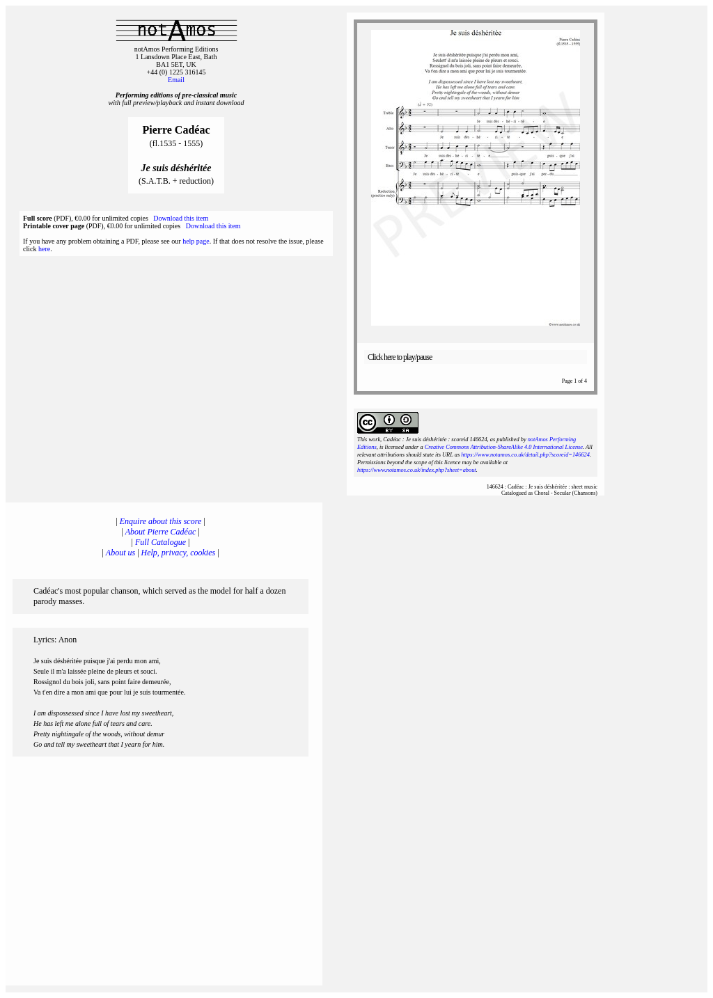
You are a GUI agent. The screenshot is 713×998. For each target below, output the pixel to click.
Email (176, 80)
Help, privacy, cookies (178, 552)
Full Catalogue (160, 542)
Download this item (180, 218)
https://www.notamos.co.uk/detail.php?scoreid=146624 (525, 455)
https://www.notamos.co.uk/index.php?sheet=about (416, 470)
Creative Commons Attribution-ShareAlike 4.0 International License (504, 447)
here (44, 249)
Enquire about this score (160, 521)
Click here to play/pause (400, 357)
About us (120, 552)
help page (196, 241)
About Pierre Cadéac (160, 532)
